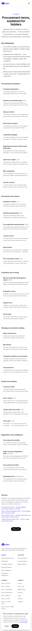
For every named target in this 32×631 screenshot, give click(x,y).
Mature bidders (22, 564)
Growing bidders (22, 561)
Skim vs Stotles (5, 586)
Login (19, 595)
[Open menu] (29, 3)
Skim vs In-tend (5, 598)
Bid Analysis (4, 561)
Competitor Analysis (6, 564)
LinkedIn (20, 598)
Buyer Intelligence (6, 570)
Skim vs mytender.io (7, 592)
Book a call (16, 529)
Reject (7, 626)
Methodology (21, 589)
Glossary (20, 592)
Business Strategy (6, 567)
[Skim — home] (5, 3)
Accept (15, 626)
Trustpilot (20, 601)
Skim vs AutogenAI (6, 589)
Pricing (20, 583)
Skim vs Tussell (5, 583)
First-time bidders (23, 558)
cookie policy (23, 622)
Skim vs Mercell (5, 595)
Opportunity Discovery (7, 558)
